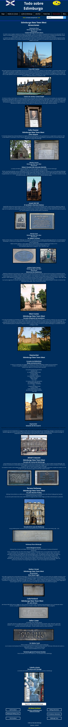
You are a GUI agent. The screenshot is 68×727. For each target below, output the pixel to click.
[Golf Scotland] (13, 709)
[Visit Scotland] (13, 718)
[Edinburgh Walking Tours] (13, 713)
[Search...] (53, 17)
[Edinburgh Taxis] (54, 718)
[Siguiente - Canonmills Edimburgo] (34, 704)
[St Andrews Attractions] (54, 714)
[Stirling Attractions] (54, 709)
